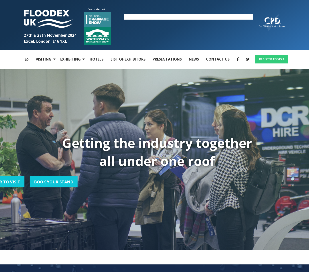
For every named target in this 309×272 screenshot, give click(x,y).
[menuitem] (26, 59)
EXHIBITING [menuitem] (70, 59)
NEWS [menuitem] (194, 59)
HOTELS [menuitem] (96, 59)
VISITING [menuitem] (43, 59)
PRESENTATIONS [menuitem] (167, 59)
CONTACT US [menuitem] (218, 59)
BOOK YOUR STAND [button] (30, 181)
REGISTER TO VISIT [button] (272, 59)
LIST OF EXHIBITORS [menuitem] (128, 59)
